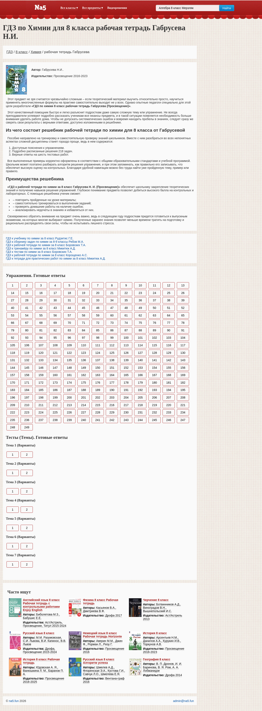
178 (126, 382)
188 (83, 390)
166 (140, 375)
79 (12, 330)
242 (112, 420)
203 (112, 397)
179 (140, 382)
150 (97, 367)
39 (183, 300)
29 (41, 300)
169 (182, 375)
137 (97, 360)
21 (112, 293)
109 (69, 345)
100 (126, 337)
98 (97, 337)
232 (154, 412)
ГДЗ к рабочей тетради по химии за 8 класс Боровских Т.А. (46, 245)
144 (12, 367)
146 (40, 367)
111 (97, 345)
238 (55, 420)
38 (168, 300)
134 (55, 360)
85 (97, 330)
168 (168, 375)
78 (183, 322)
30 (55, 300)
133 (40, 360)
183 (12, 390)
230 (126, 412)
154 (154, 367)
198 (40, 397)
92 (12, 337)
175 (83, 382)
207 (168, 397)
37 (154, 300)
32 (83, 300)
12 (168, 285)
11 (154, 285)
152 (126, 367)
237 (40, 420)
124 (97, 352)
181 (168, 382)
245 (154, 420)
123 (83, 352)
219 (154, 405)
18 (69, 293)
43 (55, 308)
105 (12, 345)
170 (12, 382)
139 (126, 360)
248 (12, 427)
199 (55, 397)
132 (26, 360)
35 (126, 300)
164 (112, 375)
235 (12, 420)
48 (126, 308)
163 (97, 375)
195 (182, 390)
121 (55, 352)
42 (41, 308)
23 (140, 293)
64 (168, 315)
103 (168, 337)
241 (97, 420)
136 (83, 360)
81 (41, 330)
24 (154, 293)
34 (112, 300)
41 (26, 308)
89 (154, 330)
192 (140, 390)
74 (126, 322)
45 (83, 308)
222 (12, 412)
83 (69, 330)
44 (69, 308)
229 (112, 412)
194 (168, 390)
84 (83, 330)
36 (140, 300)
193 (154, 390)
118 (12, 352)
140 (140, 360)
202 (97, 397)
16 (41, 293)
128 (154, 352)
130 (182, 352)
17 (55, 293)
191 (126, 390)
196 (12, 397)
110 (83, 345)
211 (40, 405)
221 (182, 405)
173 (55, 382)
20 (97, 293)
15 (26, 293)
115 (154, 345)
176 (97, 382)
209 (12, 405)
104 (182, 337)
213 (69, 405)
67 (26, 322)
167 (154, 375)
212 (55, 405)
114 (140, 345)
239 (69, 420)
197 (26, 397)
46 (97, 308)
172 (40, 382)
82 (55, 330)
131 (12, 360)
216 (112, 405)
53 (12, 315)
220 (168, 405)
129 (168, 352)
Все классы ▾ (69, 7)
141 (154, 360)
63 (154, 315)
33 (97, 300)
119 (26, 352)
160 (55, 375)
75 (140, 322)
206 (154, 397)
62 (140, 315)
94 (41, 337)
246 (168, 420)
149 (83, 367)
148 (69, 367)
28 (26, 300)
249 (26, 427)
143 (182, 360)
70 (69, 322)
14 (12, 293)
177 (112, 382)
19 (83, 293)
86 (112, 330)
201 (83, 397)
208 (182, 397)
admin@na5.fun (183, 701)
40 (12, 308)
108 (55, 345)
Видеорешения (117, 7)
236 (26, 420)
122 (69, 352)
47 (112, 308)
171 (26, 382)
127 (140, 352)
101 (140, 337)
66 (12, 322)
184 (26, 390)
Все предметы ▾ (92, 7)
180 (154, 382)
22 (126, 293)
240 (83, 420)
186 (55, 390)
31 (69, 300)
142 (168, 360)
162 (83, 375)
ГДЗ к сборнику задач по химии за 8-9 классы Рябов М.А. (45, 241)
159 (40, 375)
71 (83, 322)
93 (26, 337)
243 (126, 420)
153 (140, 367)
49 (140, 308)
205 (140, 397)
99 (112, 337)
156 (182, 367)
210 (26, 405)
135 (69, 360)
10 (140, 285)
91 (183, 330)
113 (126, 345)
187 (69, 390)
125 (112, 352)
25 (168, 293)
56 (55, 315)
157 (12, 375)
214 (83, 405)
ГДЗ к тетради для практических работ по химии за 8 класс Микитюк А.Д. (56, 258)
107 (40, 345)
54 (26, 315)
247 (182, 420)
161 (69, 375)
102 (154, 337)
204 (126, 397)
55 (41, 315)
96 (69, 337)
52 (183, 308)
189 (97, 390)
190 (112, 390)
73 (112, 322)
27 (12, 300)
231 (140, 412)
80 (26, 330)
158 (26, 375)
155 (168, 367)
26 (183, 293)
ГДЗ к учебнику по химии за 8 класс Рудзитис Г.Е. (39, 238)
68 (41, 322)
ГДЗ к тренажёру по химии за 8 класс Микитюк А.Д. (41, 248)
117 (182, 345)
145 (26, 367)
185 (40, 390)
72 (97, 322)
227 (83, 412)
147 (55, 367)
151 (112, 367)
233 (168, 412)
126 (126, 352)
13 (183, 285)
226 (69, 412)
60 (112, 315)
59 (97, 315)
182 (182, 382)
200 (69, 397)
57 (69, 315)
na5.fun (14, 701)
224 (40, 412)
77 (168, 322)
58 (83, 315)
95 (55, 337)
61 (126, 315)
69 (55, 322)
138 (112, 360)
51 (168, 308)
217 (126, 405)
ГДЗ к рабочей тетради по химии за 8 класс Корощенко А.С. (47, 255)
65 (183, 315)
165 (126, 375)
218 (140, 405)
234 (182, 412)
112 (112, 345)
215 (97, 405)
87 (126, 330)
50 (154, 308)
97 (83, 337)
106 (26, 345)
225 (55, 412)
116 (168, 345)
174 (69, 382)
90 (168, 330)
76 (154, 322)
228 (97, 412)
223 (26, 412)
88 (140, 330)
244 (140, 420)
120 (40, 352)
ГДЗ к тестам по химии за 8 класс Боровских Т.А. (39, 251)
